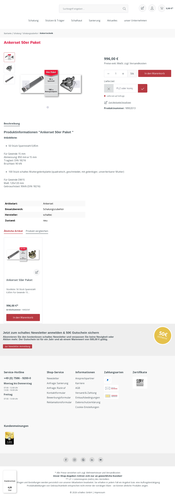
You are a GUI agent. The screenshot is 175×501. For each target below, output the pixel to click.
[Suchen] (124, 10)
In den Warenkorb (155, 75)
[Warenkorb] (165, 9)
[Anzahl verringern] (108, 75)
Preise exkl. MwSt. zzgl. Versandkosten (125, 65)
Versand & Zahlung (86, 395)
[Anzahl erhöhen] (123, 75)
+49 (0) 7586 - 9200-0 (17, 380)
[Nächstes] (76, 86)
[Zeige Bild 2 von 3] (51, 109)
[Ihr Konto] (152, 9)
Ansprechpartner (84, 380)
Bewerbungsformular (59, 399)
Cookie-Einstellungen (87, 409)
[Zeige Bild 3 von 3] (55, 109)
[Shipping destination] (125, 90)
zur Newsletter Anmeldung (17, 348)
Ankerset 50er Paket (19, 282)
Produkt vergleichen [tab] (37, 233)
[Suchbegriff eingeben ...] (90, 10)
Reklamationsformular (59, 404)
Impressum (99, 494)
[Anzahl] (115, 75)
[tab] (12, 125)
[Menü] (15, 472)
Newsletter (53, 380)
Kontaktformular (56, 395)
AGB (77, 390)
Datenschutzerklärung (87, 404)
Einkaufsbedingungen (87, 399)
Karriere (79, 385)
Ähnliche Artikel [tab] (13, 233)
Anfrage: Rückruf (56, 390)
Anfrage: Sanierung (57, 385)
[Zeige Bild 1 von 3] (48, 109)
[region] (45, 86)
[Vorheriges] (26, 86)
